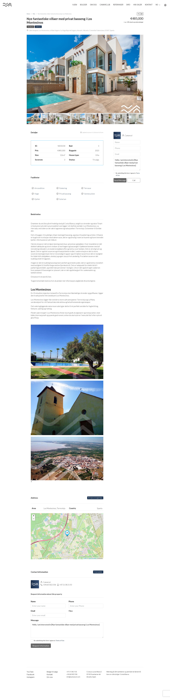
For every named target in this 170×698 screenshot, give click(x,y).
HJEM (74, 4)
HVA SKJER (137, 4)
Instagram (30, 674)
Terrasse (87, 188)
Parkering (63, 188)
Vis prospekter (98, 569)
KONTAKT (149, 4)
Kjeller (37, 197)
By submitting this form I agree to (47, 638)
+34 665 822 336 (49, 582)
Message (35, 617)
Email (33, 608)
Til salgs (30, 27)
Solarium (62, 197)
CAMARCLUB (105, 4)
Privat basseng (65, 192)
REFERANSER (118, 4)
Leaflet (85, 555)
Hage (36, 192)
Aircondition (39, 188)
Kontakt (49, 671)
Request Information (40, 643)
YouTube (30, 669)
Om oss (49, 674)
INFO (128, 4)
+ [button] (33, 513)
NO (157, 4)
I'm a (70, 608)
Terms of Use (60, 638)
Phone (71, 598)
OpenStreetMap (93, 555)
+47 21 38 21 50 (65, 582)
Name (33, 598)
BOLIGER (83, 4)
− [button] (33, 516)
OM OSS (93, 4)
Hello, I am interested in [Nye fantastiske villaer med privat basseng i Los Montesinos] (67, 627)
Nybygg (38, 27)
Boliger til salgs (51, 669)
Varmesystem (89, 192)
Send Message (120, 180)
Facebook (30, 671)
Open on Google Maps (95, 495)
